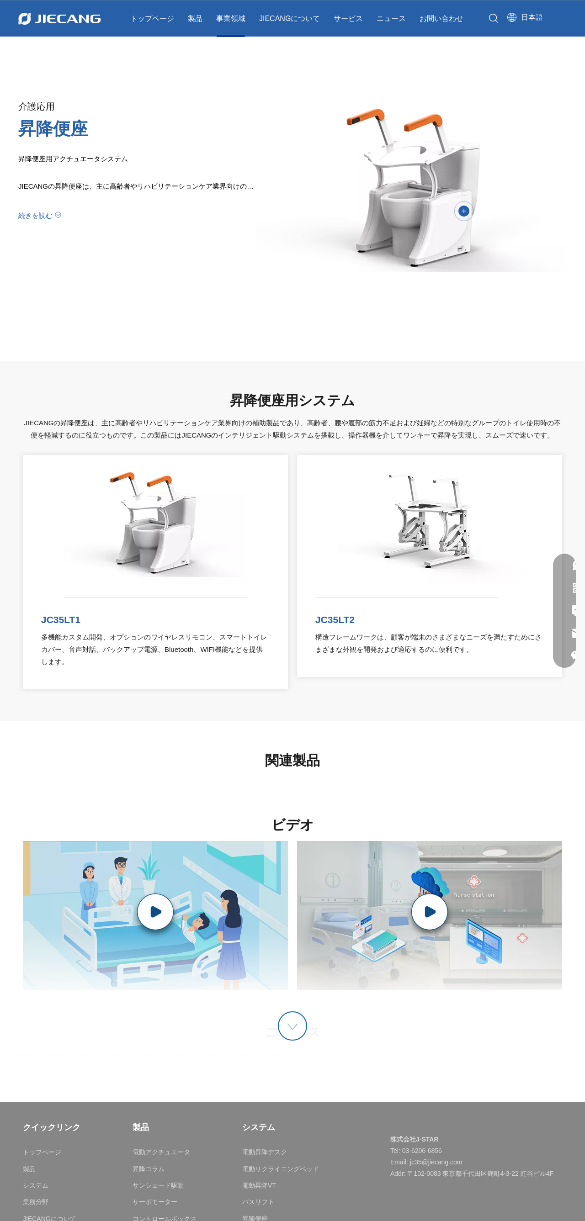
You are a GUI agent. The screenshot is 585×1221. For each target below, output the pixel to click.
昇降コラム (149, 1169)
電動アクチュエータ (161, 1152)
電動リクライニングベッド (280, 1169)
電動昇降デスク (264, 1152)
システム (35, 1185)
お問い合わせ (441, 18)
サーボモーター (155, 1201)
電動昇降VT (259, 1185)
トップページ (152, 18)
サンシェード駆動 (158, 1185)
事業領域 (230, 18)
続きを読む (35, 215)
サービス (348, 18)
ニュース (391, 18)
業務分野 (35, 1201)
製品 (195, 18)
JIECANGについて (289, 18)
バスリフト (258, 1201)
